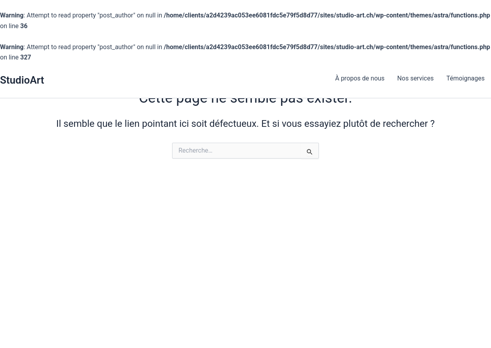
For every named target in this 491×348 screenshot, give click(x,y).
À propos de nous (360, 78)
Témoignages (465, 78)
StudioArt (22, 80)
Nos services (415, 78)
